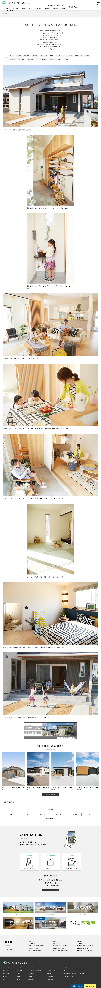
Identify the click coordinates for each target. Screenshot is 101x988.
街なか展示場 (37, 8)
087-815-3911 (83, 947)
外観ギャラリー (51, 973)
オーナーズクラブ (51, 967)
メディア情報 (50, 979)
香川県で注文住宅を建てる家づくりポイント (72, 973)
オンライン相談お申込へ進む (50, 890)
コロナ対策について (66, 967)
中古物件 (63, 970)
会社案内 (55, 8)
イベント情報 (47, 8)
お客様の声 (23, 8)
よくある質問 (50, 976)
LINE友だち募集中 (51, 970)
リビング (89, 814)
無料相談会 (73, 7)
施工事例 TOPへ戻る (50, 794)
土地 (30, 8)
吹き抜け (42, 814)
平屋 (26, 814)
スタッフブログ (32, 967)
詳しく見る (10, 949)
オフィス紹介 (31, 973)
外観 (11, 814)
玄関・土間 (74, 814)
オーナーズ (61, 5)
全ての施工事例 (51, 810)
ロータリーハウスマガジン (34, 970)
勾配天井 (58, 814)
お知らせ (17, 979)
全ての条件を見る (50, 818)
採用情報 (62, 8)
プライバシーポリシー (67, 976)
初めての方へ (7, 8)
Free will (5, 976)
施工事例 (15, 8)
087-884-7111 (35, 947)
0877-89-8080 (59, 947)
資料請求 (51, 5)
